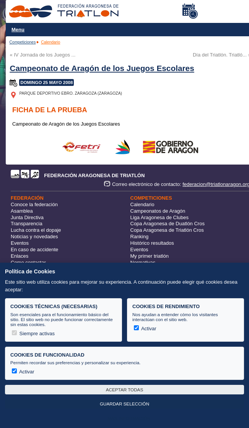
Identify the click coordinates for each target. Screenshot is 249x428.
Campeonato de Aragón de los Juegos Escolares (102, 68)
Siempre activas (33, 333)
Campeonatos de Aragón (158, 211)
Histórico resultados (152, 243)
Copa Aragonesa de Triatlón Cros (167, 230)
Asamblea (22, 211)
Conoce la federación (34, 204)
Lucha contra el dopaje (36, 230)
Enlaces (19, 256)
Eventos (20, 243)
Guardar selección (124, 403)
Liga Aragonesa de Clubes (159, 217)
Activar (145, 328)
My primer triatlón (149, 256)
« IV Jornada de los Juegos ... (42, 55)
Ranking (139, 236)
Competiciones (23, 42)
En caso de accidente (34, 249)
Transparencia (26, 223)
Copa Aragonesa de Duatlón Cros (167, 223)
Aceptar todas (124, 389)
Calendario (50, 42)
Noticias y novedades (34, 236)
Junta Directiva (27, 217)
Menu (17, 29)
